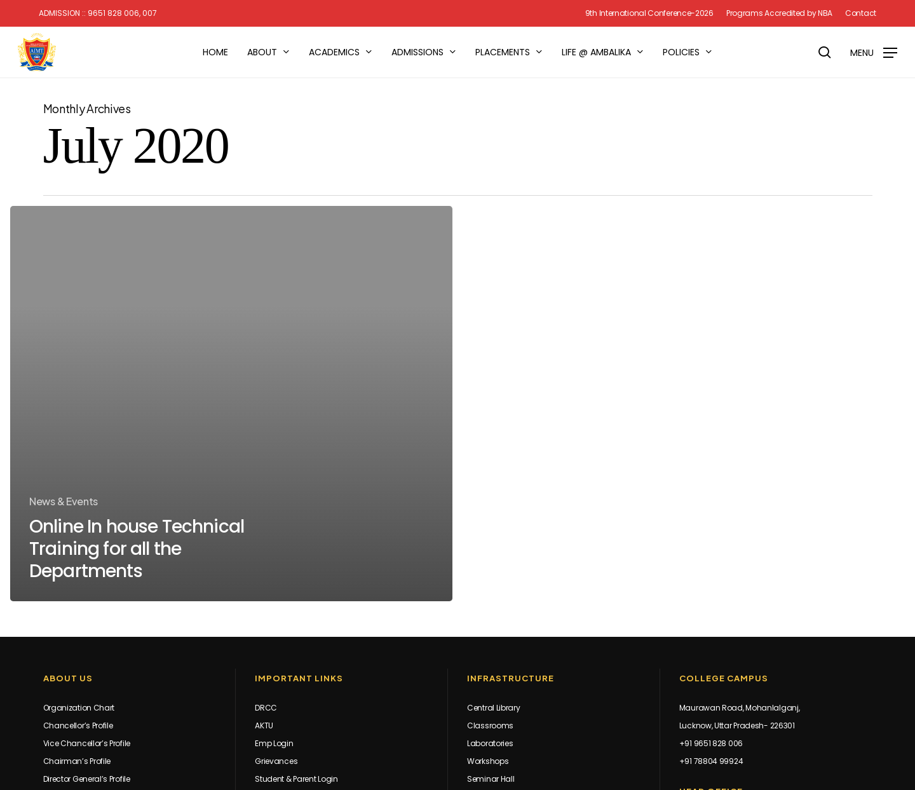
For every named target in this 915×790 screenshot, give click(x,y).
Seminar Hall (490, 778)
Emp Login (274, 743)
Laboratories (490, 743)
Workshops (487, 761)
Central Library (493, 707)
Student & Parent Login (296, 778)
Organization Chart (79, 707)
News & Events (63, 501)
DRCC (266, 707)
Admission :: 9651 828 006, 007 (98, 13)
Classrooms (490, 725)
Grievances (276, 761)
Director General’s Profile (86, 778)
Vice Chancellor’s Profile (87, 743)
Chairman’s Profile (77, 761)
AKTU (264, 725)
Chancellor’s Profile (78, 725)
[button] (873, 52)
